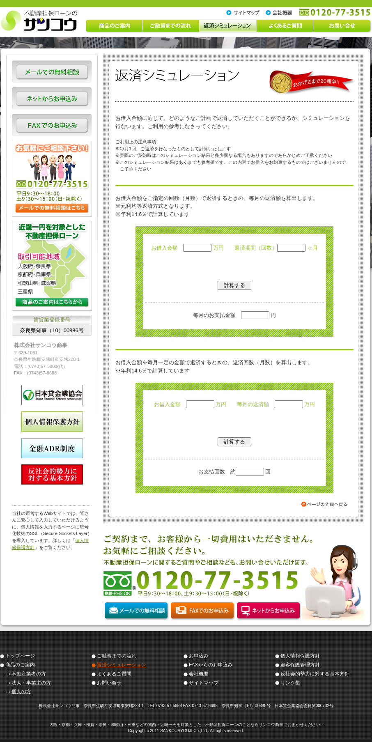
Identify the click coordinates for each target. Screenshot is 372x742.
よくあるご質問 (114, 674)
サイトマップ (203, 683)
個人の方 (21, 691)
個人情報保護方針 (300, 656)
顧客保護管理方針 (300, 665)
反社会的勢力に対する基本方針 (314, 674)
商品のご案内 (20, 665)
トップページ (20, 656)
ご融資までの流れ (116, 656)
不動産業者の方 (28, 674)
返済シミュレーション (121, 665)
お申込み (199, 656)
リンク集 (290, 683)
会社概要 (199, 674)
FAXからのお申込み (211, 665)
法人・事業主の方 (31, 683)
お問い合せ (109, 683)
